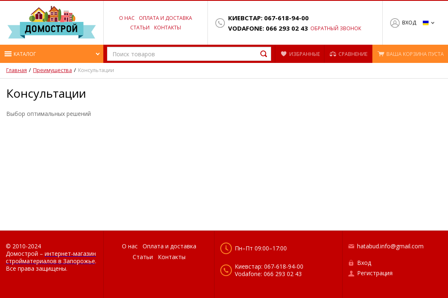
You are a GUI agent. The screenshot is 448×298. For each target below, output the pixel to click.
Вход (409, 22)
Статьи (140, 27)
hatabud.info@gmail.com (390, 246)
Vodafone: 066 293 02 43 (268, 28)
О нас (127, 18)
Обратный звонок (335, 28)
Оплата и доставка (165, 18)
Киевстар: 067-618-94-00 (268, 18)
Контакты (167, 27)
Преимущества (52, 70)
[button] (51, 54)
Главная (16, 70)
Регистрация (375, 273)
